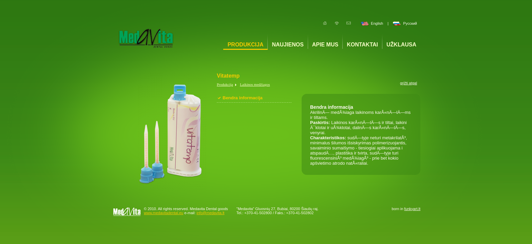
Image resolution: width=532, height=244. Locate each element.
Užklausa (401, 44)
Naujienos (287, 44)
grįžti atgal (408, 83)
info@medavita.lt (210, 213)
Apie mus (325, 44)
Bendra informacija (243, 97)
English (377, 23)
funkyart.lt (412, 209)
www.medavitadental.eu (163, 213)
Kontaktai (362, 44)
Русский (410, 23)
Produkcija (246, 44)
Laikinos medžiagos (255, 84)
